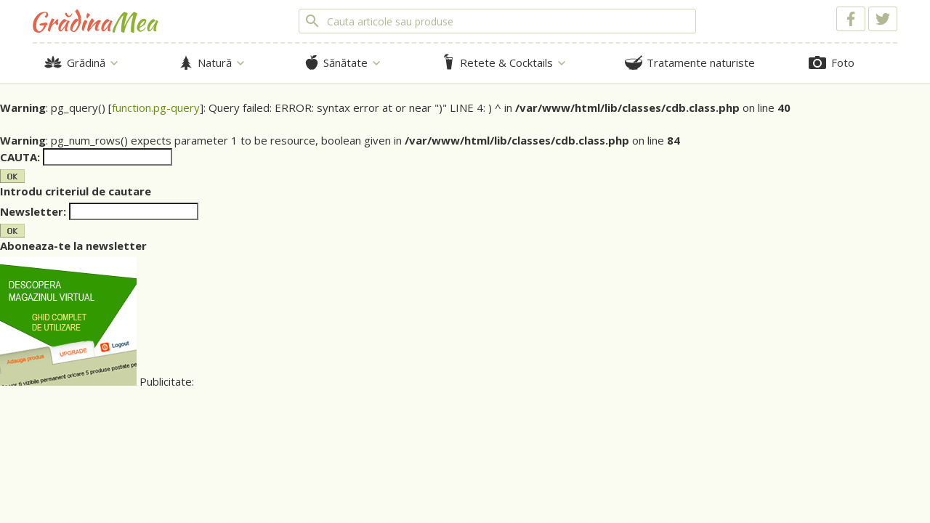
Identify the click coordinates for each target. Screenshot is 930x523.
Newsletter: (33, 211)
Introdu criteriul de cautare (75, 191)
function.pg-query (156, 107)
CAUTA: (20, 157)
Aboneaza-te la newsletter (73, 245)
